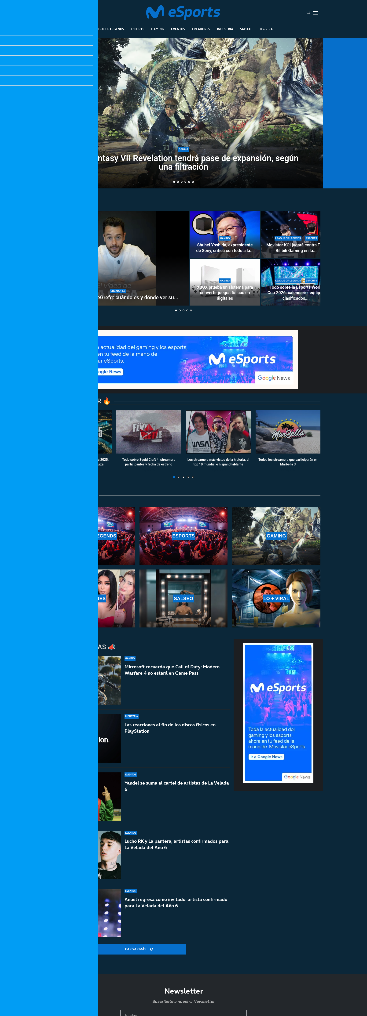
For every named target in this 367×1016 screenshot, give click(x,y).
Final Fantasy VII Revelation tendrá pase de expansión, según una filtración (183, 162)
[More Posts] (139, 949)
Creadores (201, 29)
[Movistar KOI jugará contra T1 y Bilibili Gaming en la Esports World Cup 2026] (296, 234)
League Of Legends (108, 29)
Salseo (245, 29)
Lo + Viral (266, 29)
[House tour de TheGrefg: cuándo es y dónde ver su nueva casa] (118, 258)
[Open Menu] (315, 13)
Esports (137, 29)
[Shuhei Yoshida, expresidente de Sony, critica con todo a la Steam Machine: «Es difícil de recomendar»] (225, 234)
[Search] (308, 13)
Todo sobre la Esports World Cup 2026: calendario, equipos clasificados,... (296, 293)
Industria (225, 29)
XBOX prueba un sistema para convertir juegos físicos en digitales (225, 293)
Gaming (157, 29)
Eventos (178, 29)
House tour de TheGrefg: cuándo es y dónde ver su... (118, 297)
